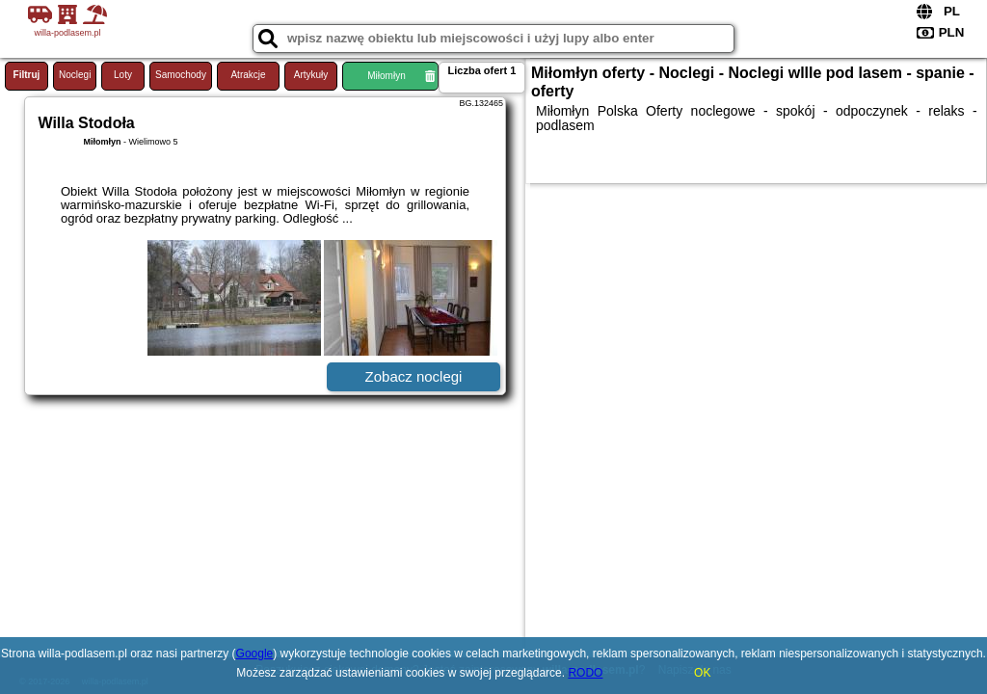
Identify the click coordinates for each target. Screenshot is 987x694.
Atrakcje (247, 74)
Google (255, 653)
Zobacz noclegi (414, 376)
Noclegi (75, 74)
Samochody (180, 74)
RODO (585, 673)
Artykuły (311, 74)
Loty (123, 74)
